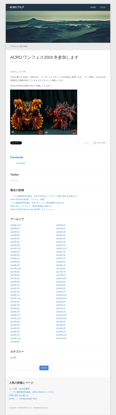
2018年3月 (60, 262)
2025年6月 (15, 228)
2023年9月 (15, 235)
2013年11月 (15, 338)
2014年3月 (15, 332)
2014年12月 (61, 315)
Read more (101, 143)
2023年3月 (15, 242)
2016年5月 (15, 288)
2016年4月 (60, 288)
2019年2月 (60, 255)
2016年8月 (60, 282)
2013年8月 (15, 342)
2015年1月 (15, 315)
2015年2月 (60, 312)
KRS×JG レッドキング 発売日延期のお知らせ (31, 206)
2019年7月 (60, 252)
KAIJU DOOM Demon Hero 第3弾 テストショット (32, 209)
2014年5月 (15, 328)
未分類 (13, 357)
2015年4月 (60, 308)
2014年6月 (60, 325)
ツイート (14, 180)
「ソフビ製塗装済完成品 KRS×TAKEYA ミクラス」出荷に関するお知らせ (43, 196)
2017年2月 (15, 278)
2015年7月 (15, 305)
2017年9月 (60, 268)
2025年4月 (60, 228)
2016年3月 (15, 292)
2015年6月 (60, 305)
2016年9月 (15, 282)
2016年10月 (61, 278)
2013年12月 (61, 335)
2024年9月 (15, 232)
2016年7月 (15, 285)
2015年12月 (61, 295)
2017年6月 (15, 275)
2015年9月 (15, 302)
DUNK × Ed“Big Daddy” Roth (23, 399)
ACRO (93, 7)
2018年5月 (15, 262)
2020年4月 (15, 252)
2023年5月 (15, 238)
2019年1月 (15, 258)
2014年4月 (60, 328)
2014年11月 (15, 318)
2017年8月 (15, 272)
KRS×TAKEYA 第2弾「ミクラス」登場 (27, 199)
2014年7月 (15, 325)
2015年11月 (15, 298)
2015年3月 (15, 312)
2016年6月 (60, 285)
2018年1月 (60, 265)
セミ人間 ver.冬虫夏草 (19, 389)
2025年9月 (60, 225)
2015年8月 (60, 302)
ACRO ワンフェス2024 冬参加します (44, 57)
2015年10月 (61, 298)
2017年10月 (15, 268)
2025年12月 (15, 225)
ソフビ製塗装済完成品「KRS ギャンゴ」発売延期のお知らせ (37, 203)
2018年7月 (60, 258)
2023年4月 (60, 238)
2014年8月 (60, 322)
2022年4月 (60, 245)
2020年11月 (61, 248)
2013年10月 (61, 338)
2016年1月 (15, 295)
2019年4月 (15, 255)
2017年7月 (60, 272)
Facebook (16, 157)
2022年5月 (15, 245)
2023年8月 (60, 235)
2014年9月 (15, 322)
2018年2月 (15, 265)
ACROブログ (17, 7)
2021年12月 (15, 248)
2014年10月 (61, 318)
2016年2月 (60, 292)
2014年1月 (15, 335)
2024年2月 (60, 232)
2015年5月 (15, 308)
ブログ (103, 7)
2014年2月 (60, 332)
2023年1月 (60, 242)
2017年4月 (60, 275)
